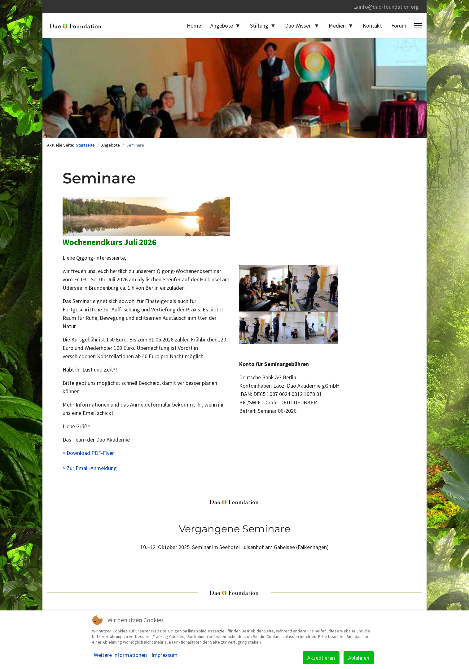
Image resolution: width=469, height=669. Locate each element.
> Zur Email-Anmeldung (90, 468)
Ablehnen (358, 657)
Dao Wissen (298, 25)
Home (194, 25)
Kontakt (372, 25)
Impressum (164, 655)
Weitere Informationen (120, 655)
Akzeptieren (321, 657)
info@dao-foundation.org (389, 6)
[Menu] (418, 25)
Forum (398, 25)
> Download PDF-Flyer (88, 452)
